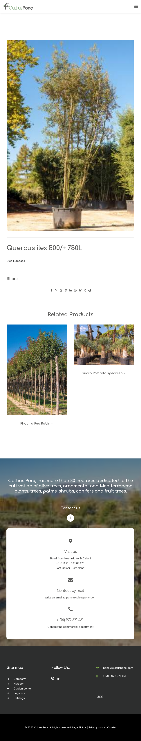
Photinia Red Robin (37, 423)
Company (20, 679)
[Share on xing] (85, 290)
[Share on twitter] (56, 290)
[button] (37, 370)
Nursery (19, 683)
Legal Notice (79, 727)
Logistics (19, 693)
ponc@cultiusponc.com (81, 597)
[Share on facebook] (51, 290)
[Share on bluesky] (80, 290)
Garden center (23, 688)
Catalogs (19, 698)
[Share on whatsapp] (75, 290)
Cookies (112, 727)
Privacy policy (97, 727)
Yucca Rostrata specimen (104, 373)
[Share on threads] (61, 290)
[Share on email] (89, 290)
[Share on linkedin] (70, 290)
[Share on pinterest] (66, 290)
